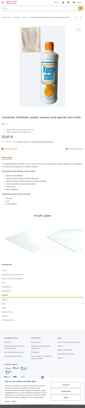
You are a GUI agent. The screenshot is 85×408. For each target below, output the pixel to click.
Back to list (6, 17)
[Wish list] (68, 2)
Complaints (35, 352)
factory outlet (36, 342)
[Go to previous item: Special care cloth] (76, 17)
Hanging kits (6, 291)
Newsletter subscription (13, 356)
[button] (63, 2)
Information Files (8, 320)
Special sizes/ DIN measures (12, 279)
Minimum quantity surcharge (42, 142)
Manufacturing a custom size (12, 275)
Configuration (65, 390)
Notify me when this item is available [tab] (42, 158)
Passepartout (7, 287)
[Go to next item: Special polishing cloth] (81, 17)
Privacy (14, 401)
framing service (7, 312)
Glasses (4, 300)
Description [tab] (7, 158)
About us (7, 342)
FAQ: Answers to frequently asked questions (41, 357)
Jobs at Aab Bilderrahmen (13, 352)
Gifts (3, 304)
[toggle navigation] (3, 1)
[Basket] (77, 2)
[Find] (40, 8)
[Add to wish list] (78, 30)
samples (5, 316)
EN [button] (55, 2)
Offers (4, 308)
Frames (4, 270)
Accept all (65, 384)
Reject (65, 396)
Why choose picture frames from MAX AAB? (14, 347)
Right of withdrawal (65, 350)
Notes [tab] (18, 158)
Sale (3, 283)
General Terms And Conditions (69, 342)
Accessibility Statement (66, 354)
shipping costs (22, 142)
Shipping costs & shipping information (40, 347)
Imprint (7, 401)
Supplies (5, 295)
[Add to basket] (3, 24)
